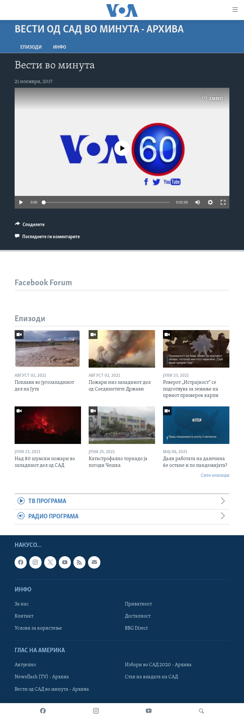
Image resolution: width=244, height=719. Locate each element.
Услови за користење (38, 628)
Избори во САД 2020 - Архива (158, 665)
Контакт (24, 616)
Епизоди (31, 47)
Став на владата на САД (151, 677)
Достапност (138, 616)
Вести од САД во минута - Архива (52, 689)
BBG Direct (136, 628)
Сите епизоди (215, 475)
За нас (22, 604)
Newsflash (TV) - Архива (42, 677)
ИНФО (59, 47)
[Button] (29, 226)
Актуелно (25, 665)
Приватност (138, 604)
